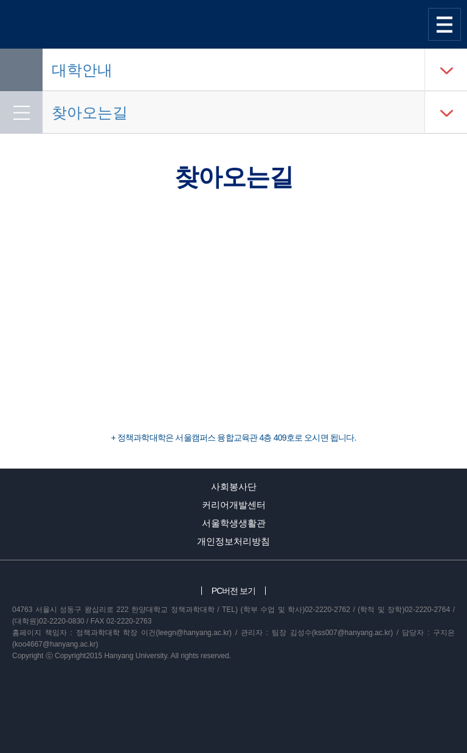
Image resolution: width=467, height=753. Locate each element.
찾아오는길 (90, 112)
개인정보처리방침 (233, 541)
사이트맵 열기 (444, 24)
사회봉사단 (234, 486)
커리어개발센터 (234, 505)
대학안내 (82, 69)
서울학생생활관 (234, 523)
